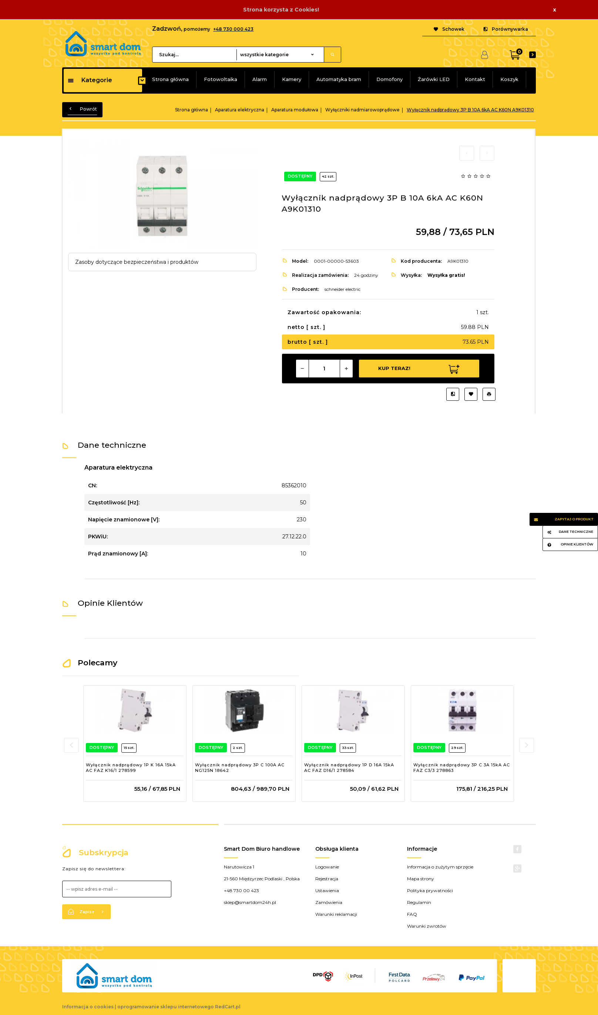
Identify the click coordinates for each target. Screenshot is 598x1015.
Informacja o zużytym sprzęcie (440, 867)
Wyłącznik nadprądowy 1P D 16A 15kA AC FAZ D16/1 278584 (349, 767)
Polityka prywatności (430, 890)
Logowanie (327, 867)
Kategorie (89, 80)
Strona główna (170, 79)
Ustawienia (327, 890)
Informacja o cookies (88, 1006)
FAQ (412, 914)
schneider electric (342, 289)
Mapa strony (420, 878)
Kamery (291, 79)
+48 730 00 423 (241, 890)
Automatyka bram (338, 79)
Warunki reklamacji (336, 914)
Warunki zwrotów (426, 926)
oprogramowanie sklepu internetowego (165, 1006)
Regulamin (419, 902)
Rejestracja (326, 878)
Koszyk (509, 79)
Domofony (389, 79)
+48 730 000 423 (233, 29)
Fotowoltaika (220, 79)
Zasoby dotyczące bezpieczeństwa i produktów (136, 262)
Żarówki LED (434, 79)
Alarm (259, 79)
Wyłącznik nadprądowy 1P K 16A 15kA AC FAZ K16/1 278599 (131, 767)
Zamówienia (328, 902)
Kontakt (475, 79)
